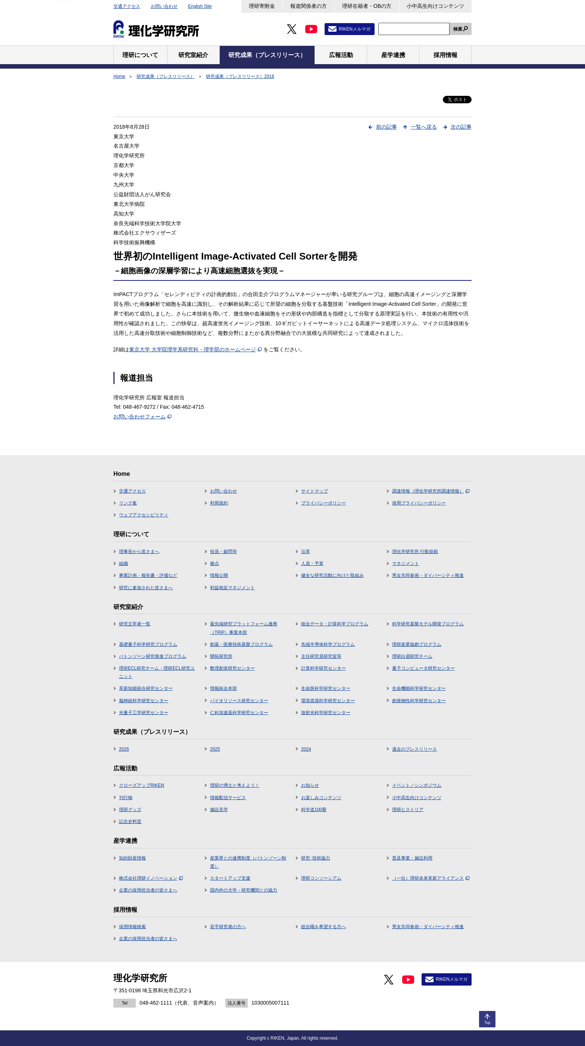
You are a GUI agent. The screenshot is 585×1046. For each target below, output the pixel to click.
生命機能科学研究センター (419, 688)
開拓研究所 (221, 656)
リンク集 (128, 503)
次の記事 (461, 127)
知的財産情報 (132, 858)
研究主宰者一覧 (134, 623)
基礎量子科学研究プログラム (148, 644)
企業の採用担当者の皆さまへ (148, 890)
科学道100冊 (313, 809)
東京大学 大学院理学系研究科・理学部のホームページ (195, 349)
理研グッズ (130, 809)
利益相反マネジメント (232, 587)
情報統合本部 (223, 688)
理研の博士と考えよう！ (234, 785)
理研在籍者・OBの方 (366, 6)
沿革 (305, 551)
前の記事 (386, 127)
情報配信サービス (228, 797)
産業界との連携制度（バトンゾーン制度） (248, 862)
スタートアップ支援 (230, 878)
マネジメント (405, 563)
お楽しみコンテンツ (321, 797)
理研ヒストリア (407, 809)
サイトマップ (314, 491)
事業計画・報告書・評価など (148, 575)
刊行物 (125, 797)
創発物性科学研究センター (419, 700)
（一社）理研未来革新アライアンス (430, 878)
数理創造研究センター (232, 668)
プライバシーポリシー (323, 503)
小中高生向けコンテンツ (435, 6)
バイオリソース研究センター (239, 700)
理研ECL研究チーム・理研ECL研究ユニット (157, 672)
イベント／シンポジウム (416, 785)
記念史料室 (130, 821)
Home (119, 76)
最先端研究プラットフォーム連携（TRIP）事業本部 (243, 628)
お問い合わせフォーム (142, 417)
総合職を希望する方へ (323, 926)
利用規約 (219, 503)
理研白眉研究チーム (412, 656)
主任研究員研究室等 (321, 656)
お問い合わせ (164, 6)
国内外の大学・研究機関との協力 (243, 890)
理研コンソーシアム (321, 878)
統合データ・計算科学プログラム (334, 623)
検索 (457, 29)
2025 (215, 749)
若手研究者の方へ (228, 926)
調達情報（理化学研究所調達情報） (430, 491)
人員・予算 (312, 563)
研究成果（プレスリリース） (166, 76)
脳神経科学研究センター (143, 700)
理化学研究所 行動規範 (415, 551)
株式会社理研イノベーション (151, 878)
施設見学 (219, 809)
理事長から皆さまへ (139, 551)
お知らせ (310, 785)
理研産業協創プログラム (416, 644)
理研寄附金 (262, 6)
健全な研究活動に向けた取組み (332, 575)
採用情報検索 (132, 926)
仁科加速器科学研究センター (239, 712)
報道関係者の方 (308, 6)
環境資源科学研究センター (328, 700)
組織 (123, 563)
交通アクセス (126, 6)
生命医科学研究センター (325, 688)
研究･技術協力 (315, 858)
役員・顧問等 (223, 551)
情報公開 (219, 575)
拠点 (214, 563)
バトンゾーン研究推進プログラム (152, 656)
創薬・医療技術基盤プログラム (241, 644)
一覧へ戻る (424, 127)
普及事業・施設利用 (412, 858)
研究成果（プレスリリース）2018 (240, 76)
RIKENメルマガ (354, 29)
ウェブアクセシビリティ (143, 515)
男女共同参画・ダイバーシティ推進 (428, 575)
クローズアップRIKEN (141, 785)
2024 (306, 749)
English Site (200, 6)
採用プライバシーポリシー (419, 503)
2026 (124, 749)
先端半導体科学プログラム (328, 644)
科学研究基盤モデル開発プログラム (428, 623)
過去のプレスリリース (414, 749)
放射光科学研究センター (325, 712)
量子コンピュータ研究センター (423, 668)
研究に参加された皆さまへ (146, 587)
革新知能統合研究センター (146, 688)
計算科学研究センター (323, 668)
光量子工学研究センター (143, 712)
